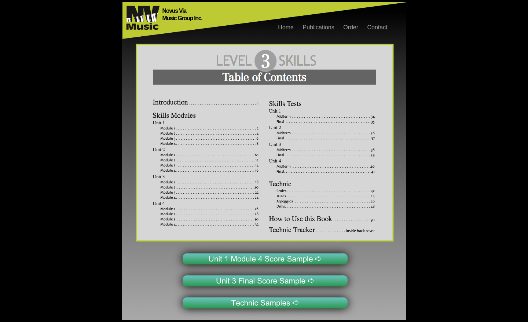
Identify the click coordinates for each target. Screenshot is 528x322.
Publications (319, 27)
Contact (377, 27)
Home (286, 27)
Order (351, 27)
